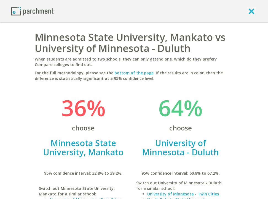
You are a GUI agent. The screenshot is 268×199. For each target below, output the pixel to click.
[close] (251, 11)
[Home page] (33, 11)
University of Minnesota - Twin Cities (183, 194)
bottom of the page (134, 72)
